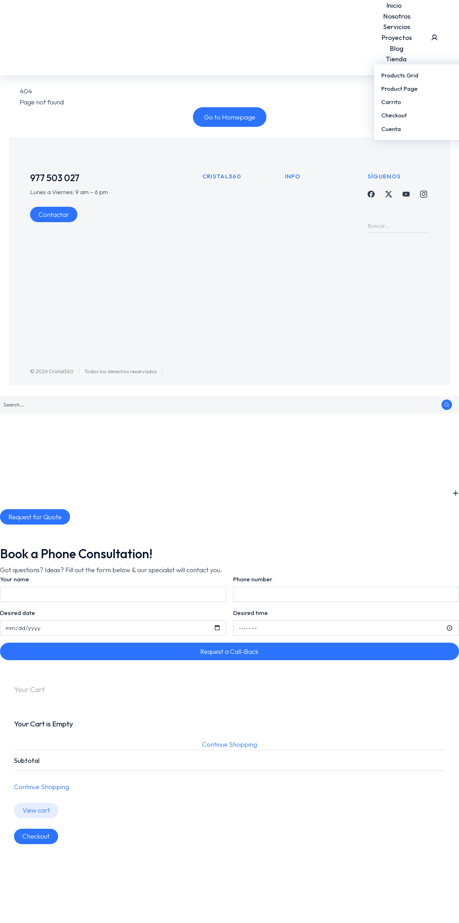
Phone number (252, 579)
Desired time (250, 612)
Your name (14, 579)
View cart (36, 810)
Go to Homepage (229, 117)
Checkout (36, 836)
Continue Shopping (229, 744)
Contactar (54, 214)
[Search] (424, 225)
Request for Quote (35, 517)
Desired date (17, 612)
